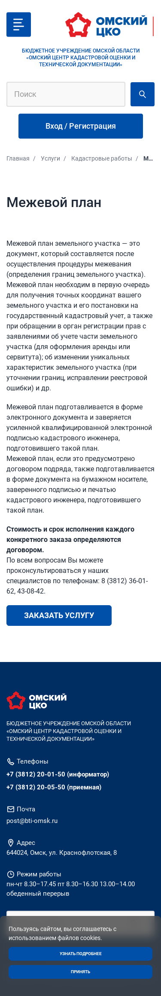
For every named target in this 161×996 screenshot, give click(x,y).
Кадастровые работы (101, 158)
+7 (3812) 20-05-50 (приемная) (53, 787)
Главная (18, 158)
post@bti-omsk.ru (32, 821)
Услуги (50, 158)
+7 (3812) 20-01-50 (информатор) (57, 774)
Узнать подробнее (81, 953)
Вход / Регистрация (81, 125)
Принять (80, 971)
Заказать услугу (59, 615)
